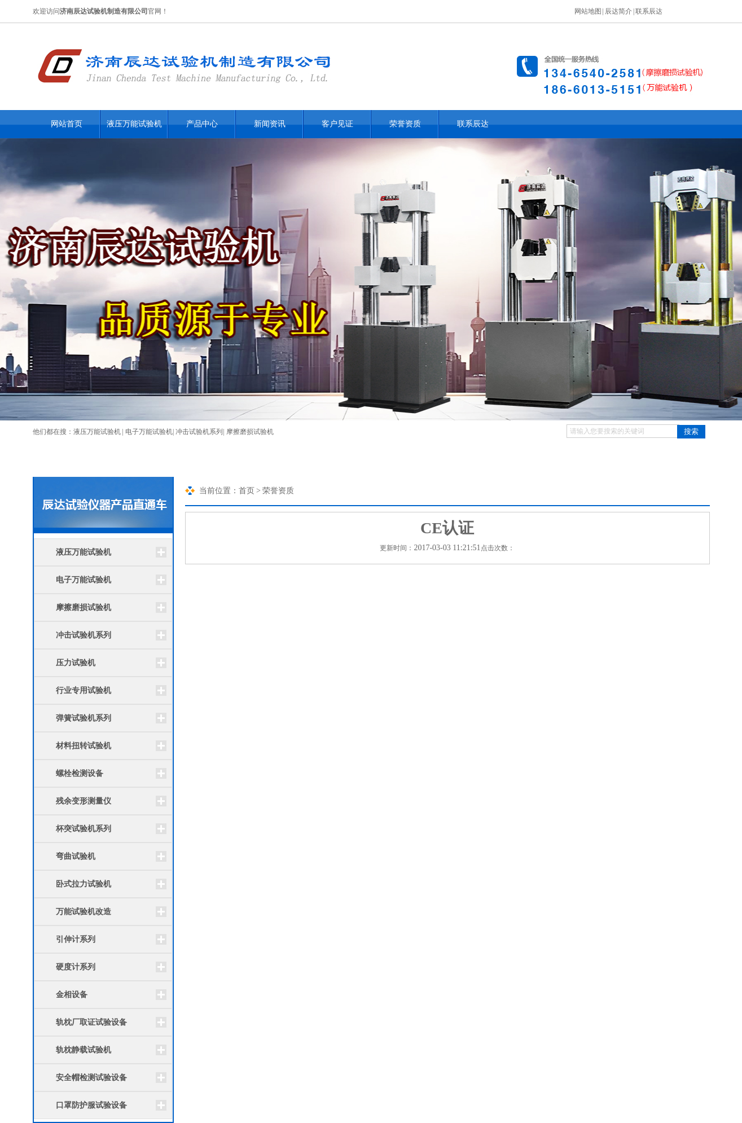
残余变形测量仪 (83, 801)
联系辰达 (648, 11)
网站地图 (587, 11)
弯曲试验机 (75, 856)
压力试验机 (75, 663)
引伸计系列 (75, 939)
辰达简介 (618, 11)
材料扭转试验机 (83, 746)
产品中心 (202, 124)
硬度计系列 (75, 967)
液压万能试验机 (134, 124)
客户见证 (337, 124)
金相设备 (71, 994)
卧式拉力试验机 (83, 884)
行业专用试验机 (83, 690)
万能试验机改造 (83, 911)
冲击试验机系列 (199, 432)
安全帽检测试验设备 (91, 1077)
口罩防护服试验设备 (91, 1105)
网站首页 (66, 124)
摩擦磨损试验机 (250, 432)
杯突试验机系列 (83, 828)
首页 (246, 490)
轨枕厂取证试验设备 (91, 1022)
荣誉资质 (405, 124)
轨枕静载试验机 (83, 1050)
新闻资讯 (270, 124)
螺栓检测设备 (79, 773)
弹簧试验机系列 (83, 718)
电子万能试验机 (149, 432)
